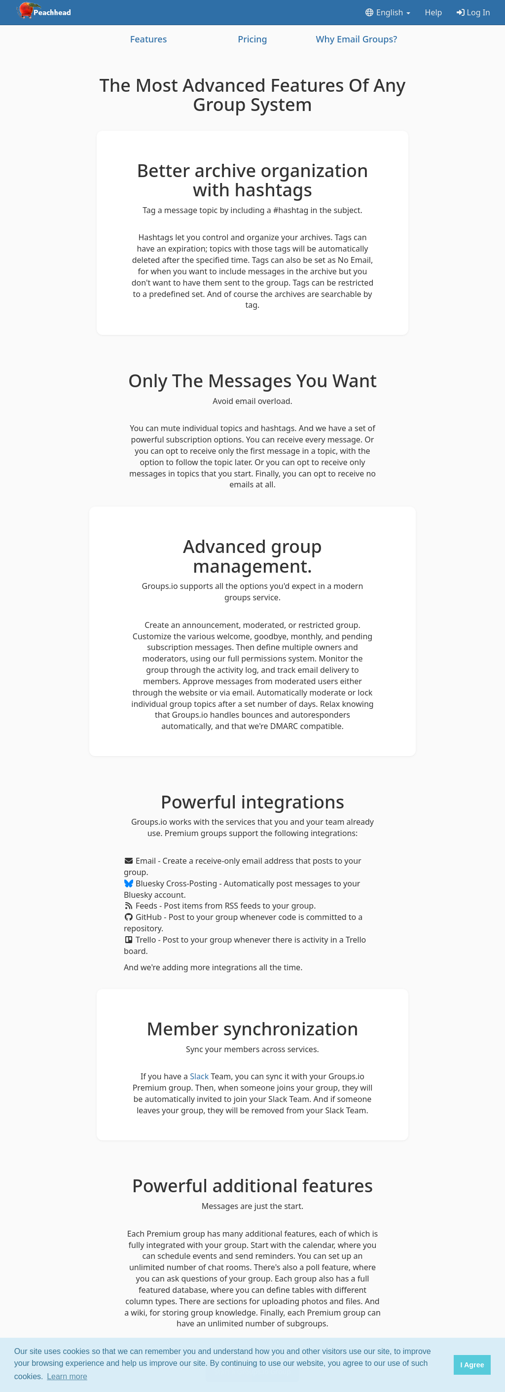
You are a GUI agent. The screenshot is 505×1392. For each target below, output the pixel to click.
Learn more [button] (67, 1376)
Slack (199, 1076)
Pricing (252, 39)
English (387, 12)
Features (148, 39)
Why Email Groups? (356, 39)
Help (433, 12)
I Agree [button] (472, 1365)
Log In (473, 12)
